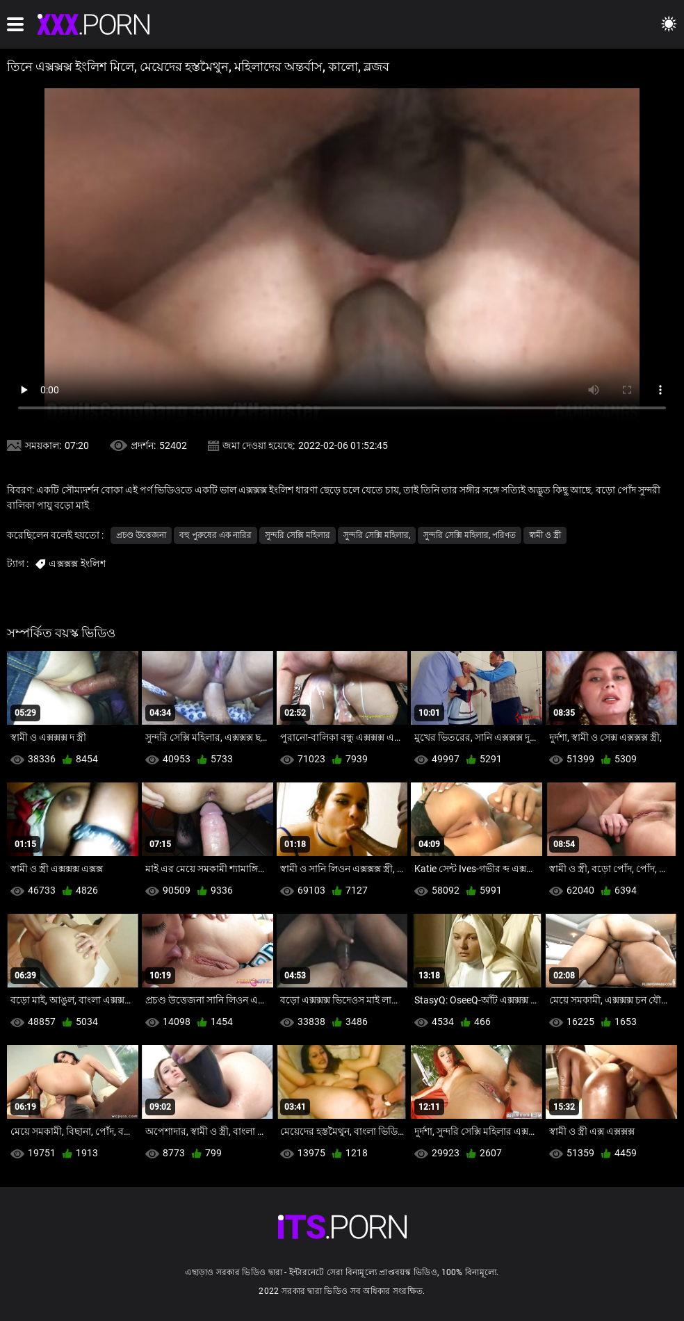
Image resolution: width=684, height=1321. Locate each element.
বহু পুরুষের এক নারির (215, 535)
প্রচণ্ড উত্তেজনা (141, 535)
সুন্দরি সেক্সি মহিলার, (376, 535)
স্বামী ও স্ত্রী (545, 535)
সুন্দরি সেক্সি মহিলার (297, 535)
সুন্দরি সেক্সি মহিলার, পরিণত (469, 535)
